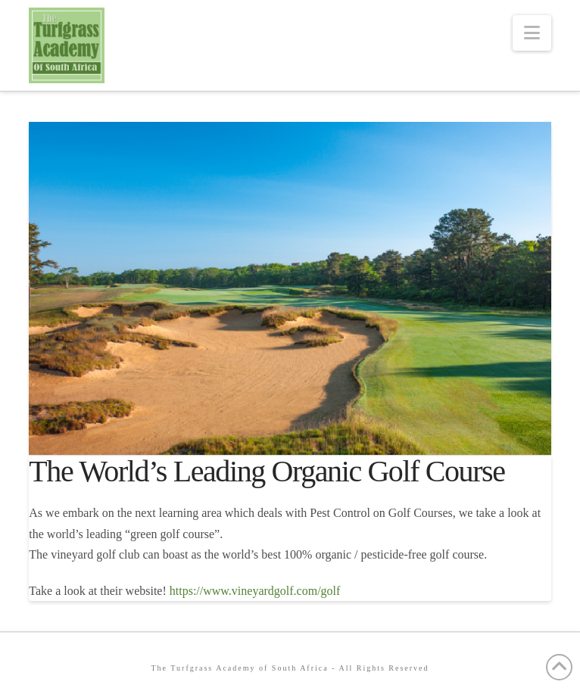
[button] (532, 33)
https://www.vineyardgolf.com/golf (254, 590)
